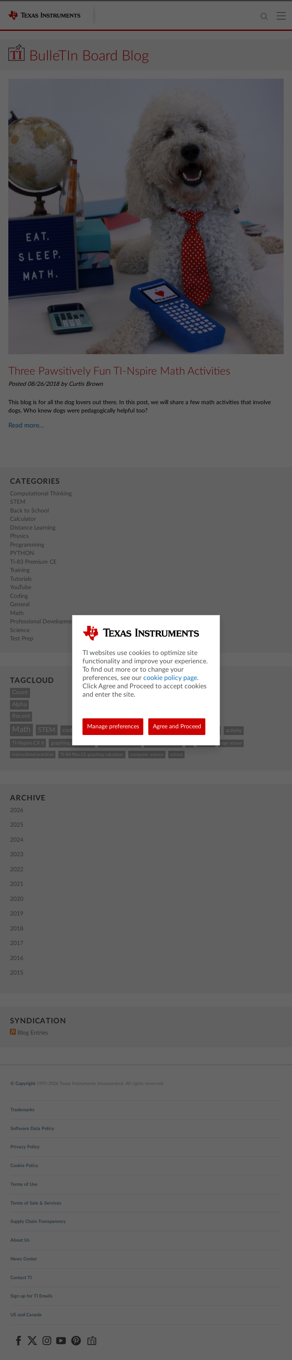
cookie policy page (170, 678)
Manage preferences (113, 727)
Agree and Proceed (177, 727)
